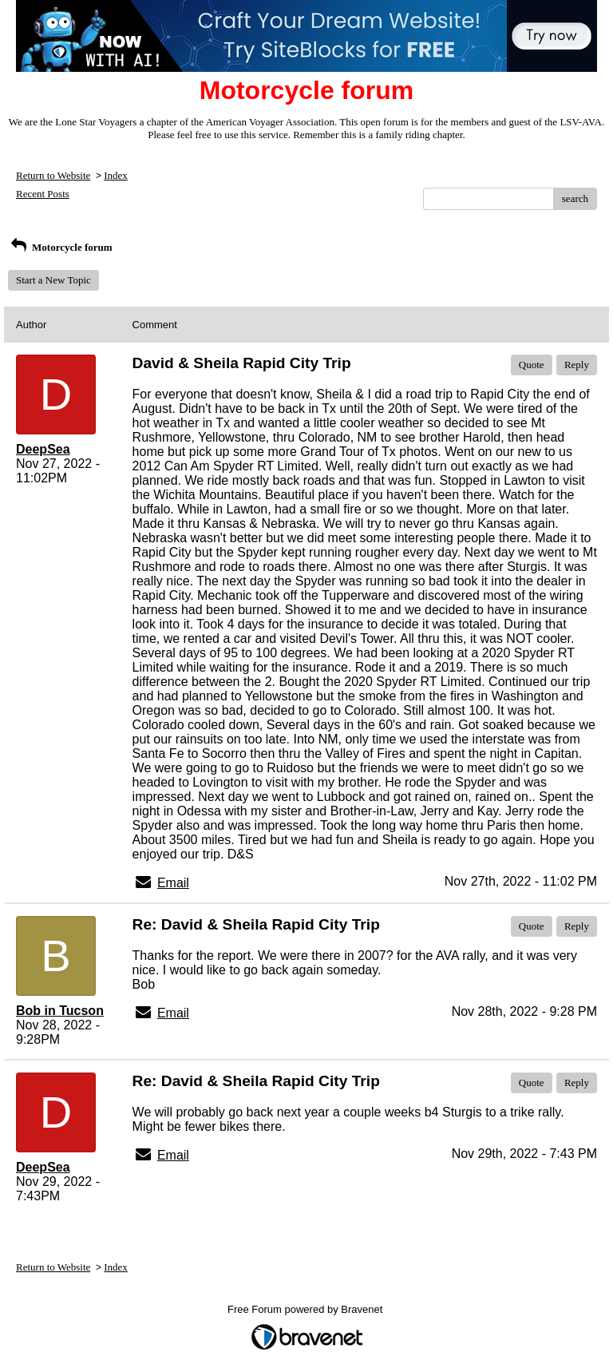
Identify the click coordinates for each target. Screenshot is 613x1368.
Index (116, 175)
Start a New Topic (53, 280)
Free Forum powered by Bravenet (306, 1309)
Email (173, 883)
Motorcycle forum (60, 247)
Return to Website (53, 175)
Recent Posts (42, 194)
